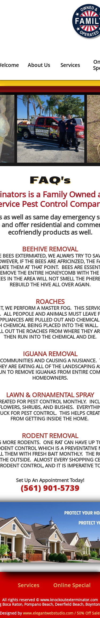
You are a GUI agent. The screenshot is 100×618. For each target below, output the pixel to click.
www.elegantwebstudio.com (48, 613)
